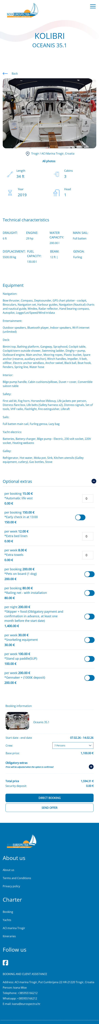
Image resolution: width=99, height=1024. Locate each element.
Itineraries (9, 936)
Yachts (7, 920)
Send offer (49, 808)
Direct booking (50, 798)
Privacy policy (11, 886)
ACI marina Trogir (14, 928)
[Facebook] (5, 962)
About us (8, 870)
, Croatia (49, 153)
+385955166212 (28, 993)
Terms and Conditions (17, 878)
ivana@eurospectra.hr (26, 1004)
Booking (8, 912)
